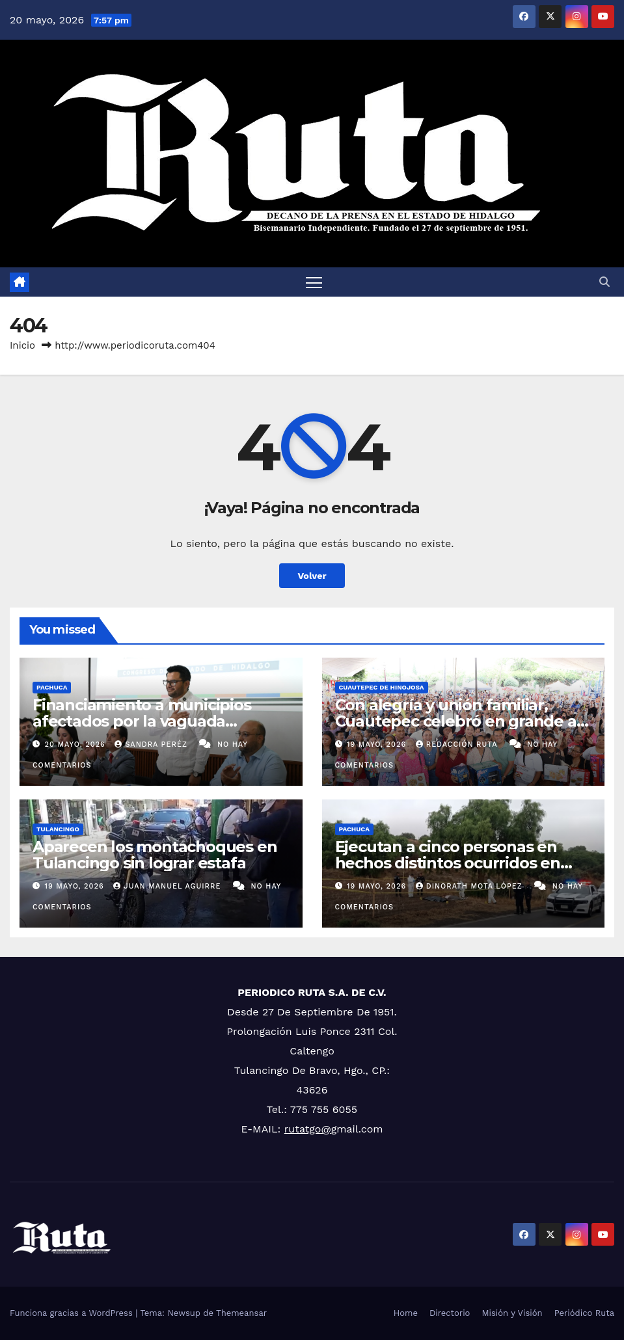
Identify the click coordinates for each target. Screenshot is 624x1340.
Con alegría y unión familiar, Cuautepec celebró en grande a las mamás (456, 721)
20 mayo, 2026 (77, 744)
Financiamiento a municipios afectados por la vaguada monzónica (142, 721)
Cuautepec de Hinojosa (381, 687)
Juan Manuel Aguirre (168, 886)
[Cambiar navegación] (315, 282)
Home (406, 1313)
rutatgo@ (307, 1129)
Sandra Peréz (152, 744)
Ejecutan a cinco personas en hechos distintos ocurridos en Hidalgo (447, 863)
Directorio (449, 1313)
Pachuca (51, 687)
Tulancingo (57, 829)
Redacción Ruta (458, 744)
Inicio (22, 345)
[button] (604, 282)
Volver (312, 575)
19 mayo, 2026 (378, 744)
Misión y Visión (512, 1313)
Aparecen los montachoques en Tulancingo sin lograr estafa (155, 854)
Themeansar (241, 1313)
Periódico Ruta (584, 1313)
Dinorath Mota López (471, 886)
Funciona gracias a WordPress (72, 1313)
